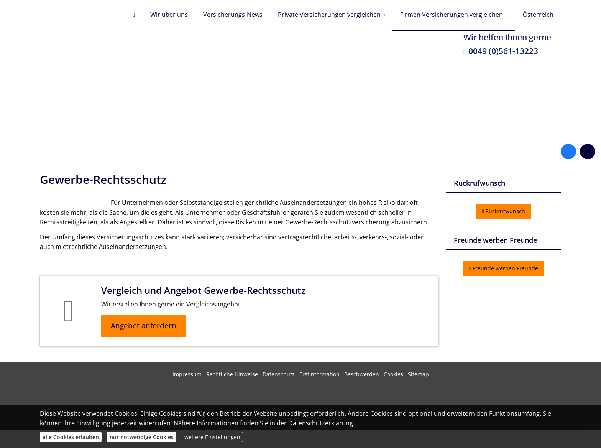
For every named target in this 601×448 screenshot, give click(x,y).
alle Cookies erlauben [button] (71, 437)
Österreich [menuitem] (538, 14)
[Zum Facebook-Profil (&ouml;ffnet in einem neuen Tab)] (568, 151)
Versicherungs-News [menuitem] (233, 14)
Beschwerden (361, 374)
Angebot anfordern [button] (143, 326)
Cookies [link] (393, 374)
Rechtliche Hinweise (232, 374)
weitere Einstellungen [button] (212, 437)
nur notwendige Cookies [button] (142, 437)
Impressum (187, 374)
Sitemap (418, 374)
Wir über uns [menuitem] (169, 14)
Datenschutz (279, 374)
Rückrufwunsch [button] (503, 211)
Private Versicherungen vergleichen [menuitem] (329, 14)
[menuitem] (133, 15)
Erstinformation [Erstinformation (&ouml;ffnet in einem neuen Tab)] (319, 374)
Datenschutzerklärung (320, 423)
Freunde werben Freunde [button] (503, 268)
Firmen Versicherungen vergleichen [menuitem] (451, 14)
